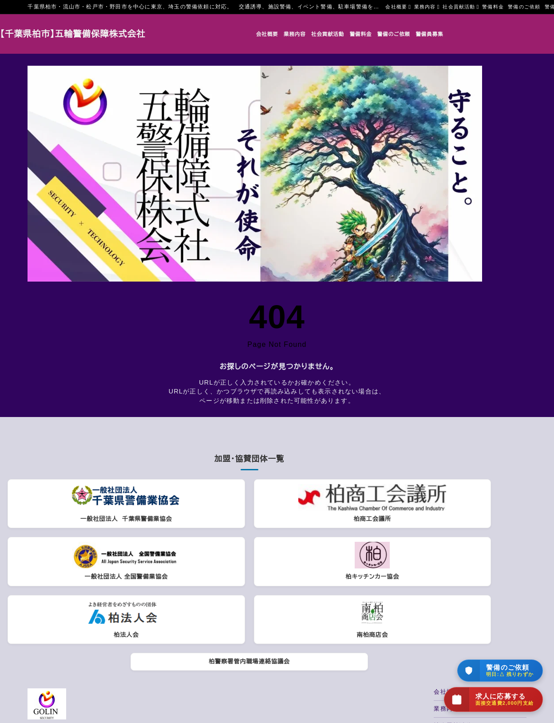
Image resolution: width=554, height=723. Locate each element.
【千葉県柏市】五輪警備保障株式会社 (100, 34)
